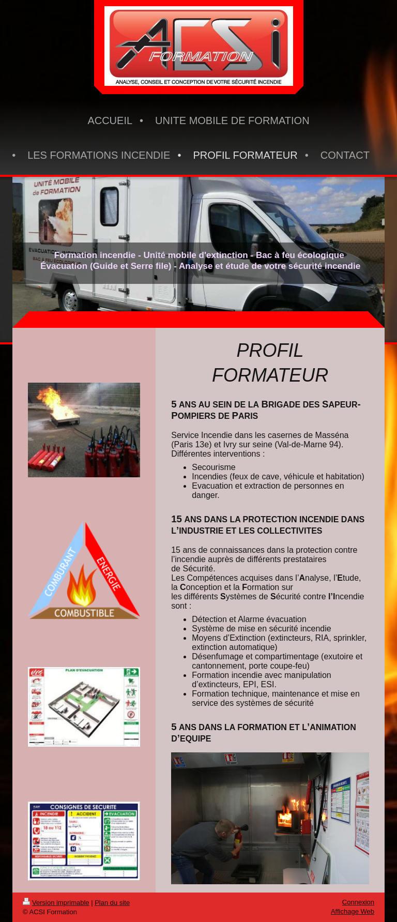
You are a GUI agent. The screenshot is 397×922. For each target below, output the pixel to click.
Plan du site (112, 902)
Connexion (358, 902)
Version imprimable (56, 902)
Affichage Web (352, 911)
